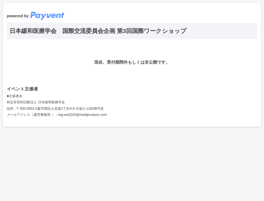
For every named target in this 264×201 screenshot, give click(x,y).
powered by (35, 16)
